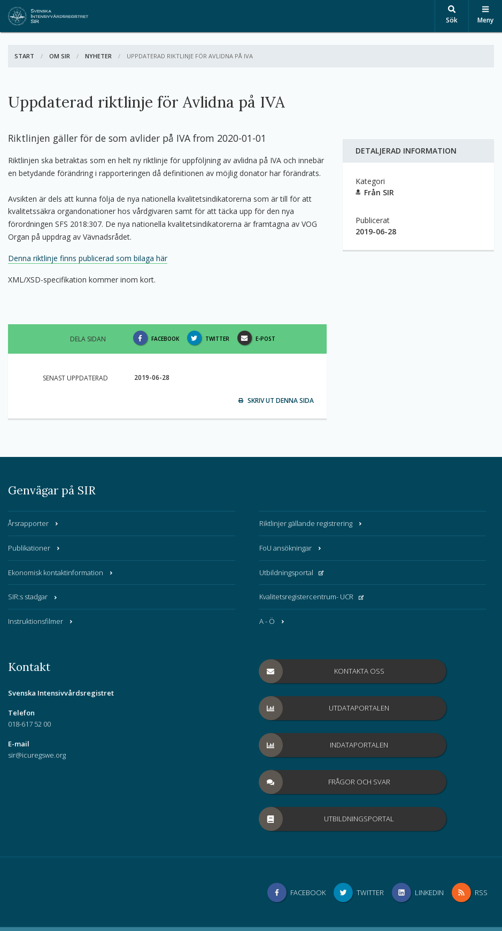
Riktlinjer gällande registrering (311, 523)
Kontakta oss (321, 671)
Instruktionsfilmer (41, 621)
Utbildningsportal (291, 572)
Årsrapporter (33, 523)
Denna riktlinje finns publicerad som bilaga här (87, 258)
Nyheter (98, 56)
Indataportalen (324, 745)
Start (24, 56)
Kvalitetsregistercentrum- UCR (311, 596)
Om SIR (59, 56)
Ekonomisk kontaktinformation (61, 572)
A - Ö (272, 621)
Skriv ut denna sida (276, 400)
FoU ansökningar (290, 548)
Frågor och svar (324, 782)
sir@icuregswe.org (37, 755)
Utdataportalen (324, 708)
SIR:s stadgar (33, 596)
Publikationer (34, 548)
